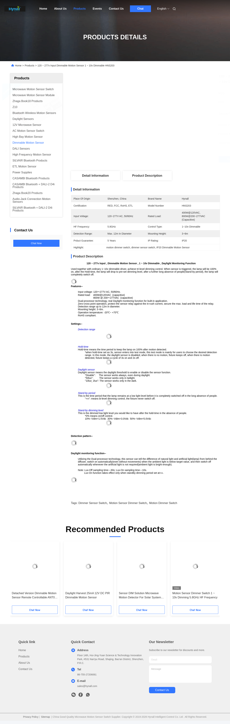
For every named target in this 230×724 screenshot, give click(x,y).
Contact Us (116, 8)
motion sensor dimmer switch (128, 503)
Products (80, 8)
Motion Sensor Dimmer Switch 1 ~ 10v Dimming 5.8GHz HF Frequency (195, 595)
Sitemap (45, 716)
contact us (162, 690)
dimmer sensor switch (92, 503)
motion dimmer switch (163, 503)
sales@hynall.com (87, 686)
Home (43, 8)
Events (97, 8)
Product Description (147, 175)
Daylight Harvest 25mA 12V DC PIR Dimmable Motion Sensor (87, 595)
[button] (20, 574)
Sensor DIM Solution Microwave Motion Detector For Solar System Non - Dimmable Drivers (140, 596)
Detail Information (95, 175)
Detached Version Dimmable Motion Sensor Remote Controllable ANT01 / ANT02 (34, 596)
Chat (140, 8)
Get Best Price (164, 159)
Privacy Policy (30, 716)
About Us (60, 8)
